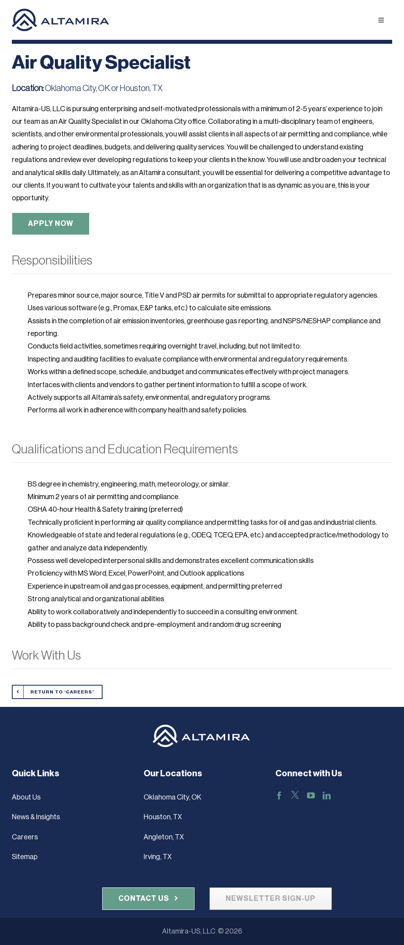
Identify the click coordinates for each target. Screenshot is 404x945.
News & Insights (36, 817)
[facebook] (279, 796)
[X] (295, 795)
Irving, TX (158, 857)
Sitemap (24, 857)
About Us (26, 797)
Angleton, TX (164, 837)
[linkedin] (327, 796)
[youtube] (311, 796)
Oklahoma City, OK (172, 797)
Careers (25, 837)
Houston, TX (163, 817)
